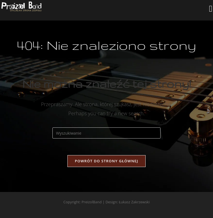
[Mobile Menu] (210, 10)
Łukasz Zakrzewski (134, 201)
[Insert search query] (106, 133)
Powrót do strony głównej (106, 160)
